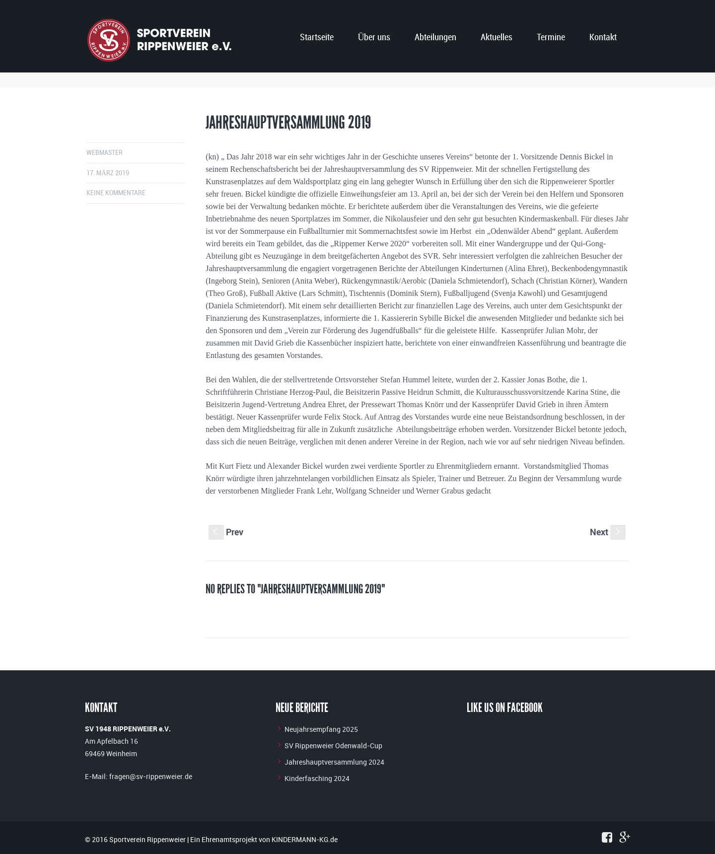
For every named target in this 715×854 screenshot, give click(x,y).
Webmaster (104, 152)
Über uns (374, 37)
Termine (551, 37)
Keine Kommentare (115, 193)
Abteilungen (435, 37)
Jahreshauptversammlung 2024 (334, 762)
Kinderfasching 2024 (317, 778)
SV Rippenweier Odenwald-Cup (333, 745)
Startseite (317, 37)
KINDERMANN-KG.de (305, 839)
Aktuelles (496, 37)
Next (608, 532)
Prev (226, 532)
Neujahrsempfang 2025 (321, 729)
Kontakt (603, 37)
